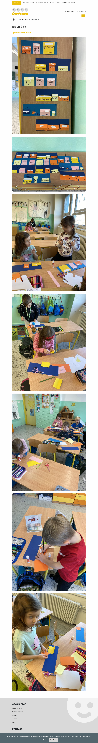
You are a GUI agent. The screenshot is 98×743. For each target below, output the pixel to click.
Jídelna (52, 2)
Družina (16, 2)
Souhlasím (53, 740)
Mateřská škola (42, 2)
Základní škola (28, 2)
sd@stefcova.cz (69, 11)
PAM (58, 2)
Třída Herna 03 (23, 19)
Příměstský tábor (68, 2)
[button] (83, 15)
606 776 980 (81, 11)
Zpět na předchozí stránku (21, 33)
